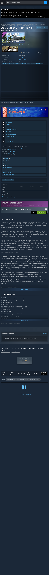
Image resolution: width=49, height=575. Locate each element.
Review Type (3, 374)
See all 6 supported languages (9, 198)
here (27, 339)
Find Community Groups (8, 175)
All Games (3, 25)
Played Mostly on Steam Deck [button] (8, 382)
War (25, 64)
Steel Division (11, 154)
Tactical (32, 64)
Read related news (7, 171)
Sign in (3, 103)
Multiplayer (38, 64)
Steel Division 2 (33, 25)
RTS (22, 64)
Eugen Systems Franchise (22, 25)
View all (44, 334)
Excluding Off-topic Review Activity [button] (27, 380)
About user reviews (5, 353)
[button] (41, 213)
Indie (12, 64)
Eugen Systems (22, 58)
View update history (7, 168)
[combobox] (25, 2)
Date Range (28, 374)
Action (8, 64)
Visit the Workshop (7, 173)
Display (36, 374)
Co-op (28, 64)
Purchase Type (12, 374)
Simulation (17, 64)
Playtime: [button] (40, 380)
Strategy (4, 64)
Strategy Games (11, 25)
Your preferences (15, 353)
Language (21, 374)
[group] (24, 381)
